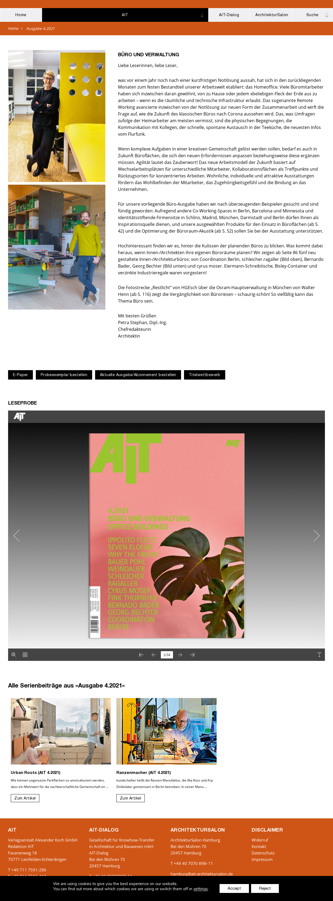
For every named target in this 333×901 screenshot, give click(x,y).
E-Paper (20, 375)
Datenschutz (263, 853)
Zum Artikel (25, 799)
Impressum (262, 859)
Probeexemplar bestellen (64, 375)
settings (200, 889)
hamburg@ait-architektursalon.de (202, 874)
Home (13, 28)
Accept (234, 889)
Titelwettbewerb (204, 375)
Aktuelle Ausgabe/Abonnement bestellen (138, 375)
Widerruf (260, 840)
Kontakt (259, 846)
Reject (265, 889)
